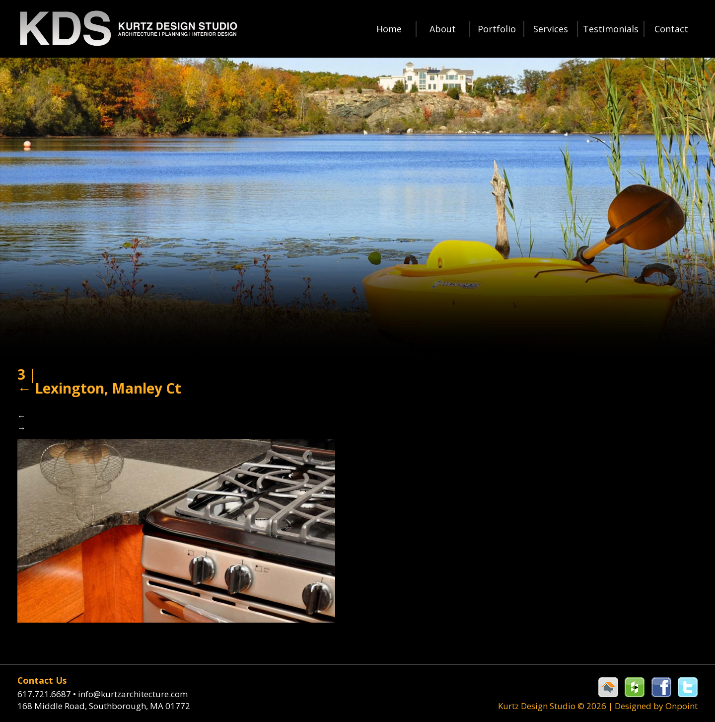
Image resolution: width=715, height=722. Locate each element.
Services (550, 29)
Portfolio (497, 29)
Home (389, 29)
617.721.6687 (47, 694)
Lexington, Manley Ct (99, 388)
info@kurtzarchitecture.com (133, 694)
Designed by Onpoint (656, 706)
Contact (671, 29)
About (442, 29)
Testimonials (611, 29)
